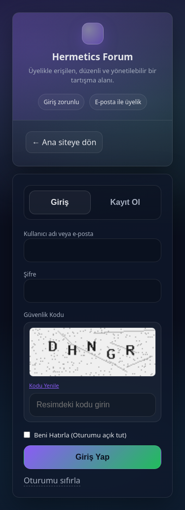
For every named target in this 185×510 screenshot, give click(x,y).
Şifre (30, 274)
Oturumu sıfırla (52, 480)
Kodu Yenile (44, 385)
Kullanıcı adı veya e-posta (58, 234)
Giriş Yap (92, 457)
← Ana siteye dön (64, 142)
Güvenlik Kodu (44, 315)
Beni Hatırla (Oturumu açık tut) (80, 435)
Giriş (60, 202)
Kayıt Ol (125, 202)
